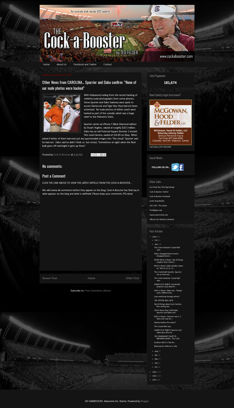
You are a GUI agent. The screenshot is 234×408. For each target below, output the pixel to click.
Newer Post (49, 278)
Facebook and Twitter (85, 64)
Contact (108, 64)
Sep (156, 244)
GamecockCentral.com (159, 215)
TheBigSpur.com (156, 210)
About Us (61, 64)
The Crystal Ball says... (163, 327)
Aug (156, 351)
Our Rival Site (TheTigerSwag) (162, 187)
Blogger (145, 401)
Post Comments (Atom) (98, 291)
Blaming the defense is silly (165, 346)
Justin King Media (157, 201)
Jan (156, 367)
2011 (154, 380)
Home (46, 64)
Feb (156, 363)
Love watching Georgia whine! (167, 297)
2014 (154, 237)
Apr (156, 355)
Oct (156, 240)
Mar (156, 359)
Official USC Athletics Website (162, 220)
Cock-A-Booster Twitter (159, 192)
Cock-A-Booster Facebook (160, 197)
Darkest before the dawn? (165, 323)
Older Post (132, 278)
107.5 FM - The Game (158, 206)
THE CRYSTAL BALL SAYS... (164, 301)
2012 (154, 376)
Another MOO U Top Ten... (165, 343)
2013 (154, 372)
